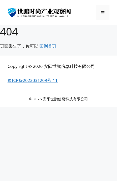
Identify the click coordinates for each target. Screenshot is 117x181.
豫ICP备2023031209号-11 (33, 80)
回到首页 (47, 46)
